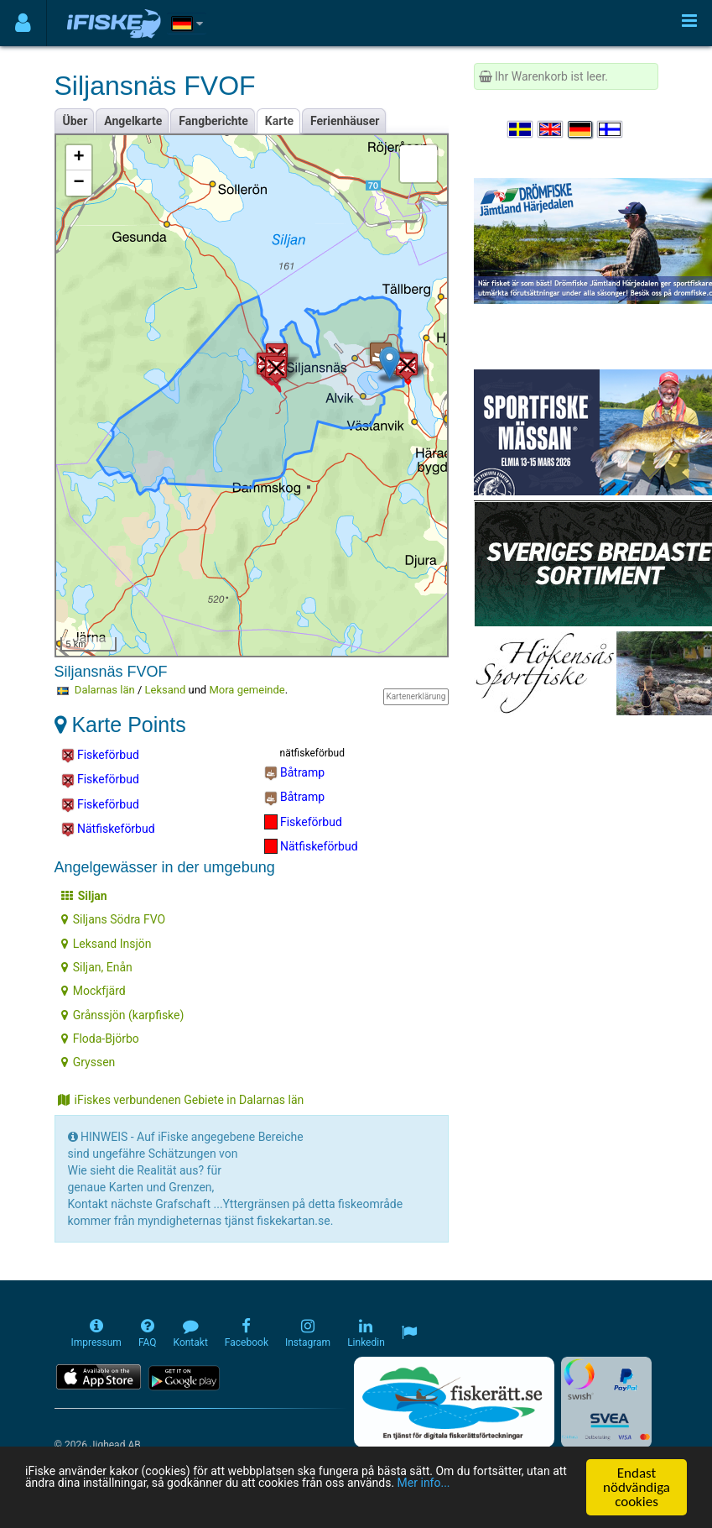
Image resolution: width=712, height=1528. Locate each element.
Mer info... (117, 1502)
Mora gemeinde (246, 689)
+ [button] (78, 157)
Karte (279, 121)
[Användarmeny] (23, 23)
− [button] (78, 183)
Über (75, 121)
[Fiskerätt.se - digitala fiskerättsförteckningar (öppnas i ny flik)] (453, 1402)
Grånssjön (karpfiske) (122, 1015)
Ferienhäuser (344, 121)
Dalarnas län (105, 689)
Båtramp (294, 773)
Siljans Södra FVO (113, 919)
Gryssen (88, 1062)
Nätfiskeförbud (108, 829)
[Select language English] (551, 129)
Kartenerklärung (415, 696)
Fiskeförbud (100, 755)
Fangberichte (213, 121)
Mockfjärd (93, 990)
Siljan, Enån (97, 967)
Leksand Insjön (106, 943)
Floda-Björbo (100, 1038)
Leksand (165, 689)
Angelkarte (133, 121)
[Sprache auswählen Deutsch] (581, 129)
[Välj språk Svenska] (521, 129)
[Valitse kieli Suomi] (610, 129)
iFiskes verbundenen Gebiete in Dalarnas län (181, 1100)
